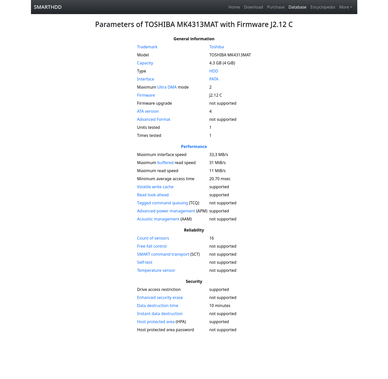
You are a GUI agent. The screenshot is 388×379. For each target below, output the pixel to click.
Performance (194, 146)
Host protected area (156, 321)
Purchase (276, 7)
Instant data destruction (160, 313)
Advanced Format (153, 119)
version (148, 111)
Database (297, 7)
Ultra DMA (167, 87)
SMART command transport (163, 254)
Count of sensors (153, 238)
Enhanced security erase (160, 297)
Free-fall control (152, 246)
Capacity (145, 63)
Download (253, 7)
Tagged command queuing (162, 203)
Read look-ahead (153, 195)
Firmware (146, 95)
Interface (145, 79)
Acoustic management (158, 219)
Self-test (144, 262)
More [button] (344, 7)
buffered (165, 162)
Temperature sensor (156, 270)
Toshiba (216, 47)
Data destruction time (157, 305)
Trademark (147, 47)
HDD (213, 71)
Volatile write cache (155, 187)
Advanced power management (166, 211)
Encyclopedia (322, 7)
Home (234, 7)
